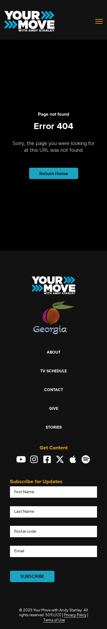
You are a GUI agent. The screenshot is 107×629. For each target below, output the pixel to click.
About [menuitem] (53, 352)
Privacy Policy (75, 615)
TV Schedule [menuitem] (53, 371)
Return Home (53, 173)
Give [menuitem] (53, 408)
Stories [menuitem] (54, 427)
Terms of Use (54, 620)
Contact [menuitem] (53, 389)
